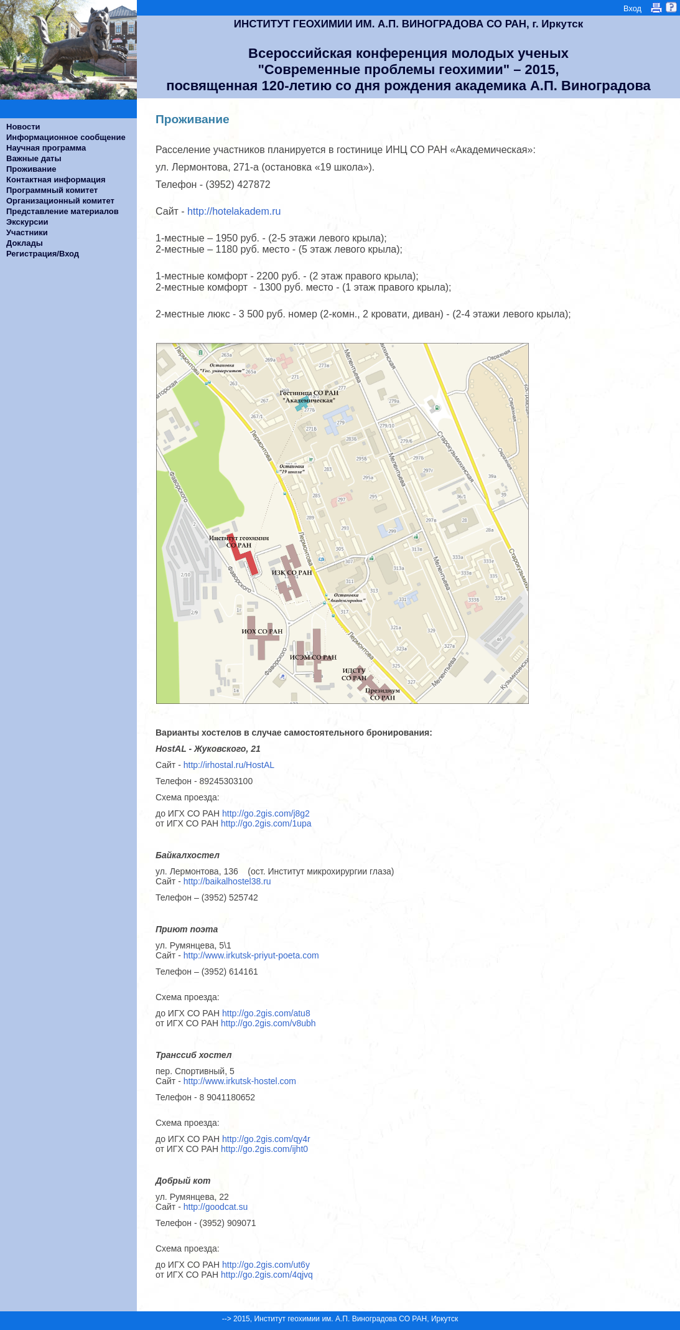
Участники (27, 232)
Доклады (24, 243)
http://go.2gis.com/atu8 (266, 1013)
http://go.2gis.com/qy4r (266, 1139)
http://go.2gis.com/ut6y (266, 1265)
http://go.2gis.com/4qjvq (267, 1275)
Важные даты (34, 158)
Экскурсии (27, 222)
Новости (23, 126)
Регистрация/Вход (42, 253)
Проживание (31, 169)
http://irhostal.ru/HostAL (231, 765)
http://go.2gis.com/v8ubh (268, 1023)
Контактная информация (55, 179)
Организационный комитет (60, 200)
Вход (632, 8)
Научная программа (46, 147)
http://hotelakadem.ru (234, 211)
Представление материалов (62, 211)
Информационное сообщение (66, 137)
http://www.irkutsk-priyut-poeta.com (251, 955)
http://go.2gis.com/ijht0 (264, 1149)
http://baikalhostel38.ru (227, 881)
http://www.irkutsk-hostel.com (240, 1081)
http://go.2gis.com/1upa (266, 823)
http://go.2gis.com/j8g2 (266, 813)
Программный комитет (52, 190)
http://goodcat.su (216, 1207)
